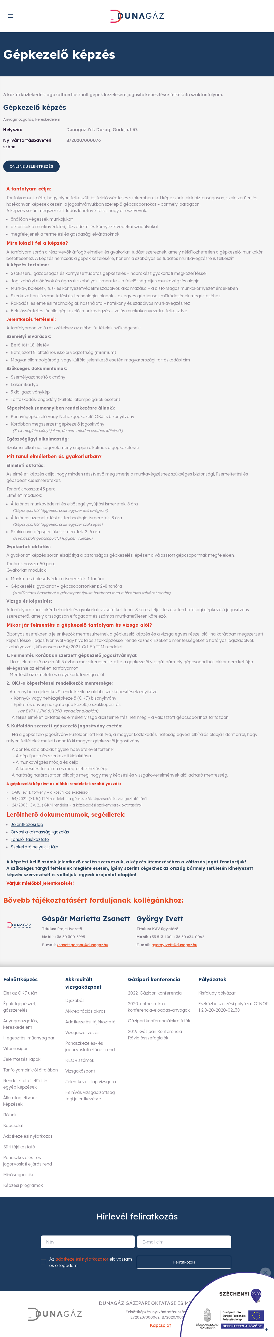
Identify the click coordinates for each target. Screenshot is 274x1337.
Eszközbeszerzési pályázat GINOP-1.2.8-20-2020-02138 (234, 1007)
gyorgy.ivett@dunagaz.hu (174, 944)
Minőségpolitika (19, 1174)
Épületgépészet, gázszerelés (19, 1007)
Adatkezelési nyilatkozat (27, 1136)
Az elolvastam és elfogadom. (90, 1262)
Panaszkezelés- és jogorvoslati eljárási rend (90, 1046)
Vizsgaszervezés (82, 1032)
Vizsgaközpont (80, 1071)
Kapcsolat (13, 1125)
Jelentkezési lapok (21, 1059)
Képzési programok (23, 1185)
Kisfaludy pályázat (216, 993)
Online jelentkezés (31, 166)
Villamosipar (15, 1048)
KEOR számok (79, 1060)
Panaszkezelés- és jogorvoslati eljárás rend (27, 1161)
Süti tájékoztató (19, 1146)
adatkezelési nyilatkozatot (81, 1259)
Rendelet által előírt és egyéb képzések (25, 1084)
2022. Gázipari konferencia (155, 993)
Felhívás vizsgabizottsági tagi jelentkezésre (90, 1095)
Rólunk (10, 1114)
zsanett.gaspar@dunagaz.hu (82, 944)
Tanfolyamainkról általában (30, 1070)
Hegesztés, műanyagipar (29, 1037)
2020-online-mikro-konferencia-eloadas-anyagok (159, 1007)
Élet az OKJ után (20, 993)
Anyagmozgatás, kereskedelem (20, 1024)
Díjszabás (75, 1000)
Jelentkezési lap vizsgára (90, 1081)
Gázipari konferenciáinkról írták (159, 1020)
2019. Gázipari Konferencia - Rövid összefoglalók (156, 1034)
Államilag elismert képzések (21, 1101)
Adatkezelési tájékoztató (90, 1021)
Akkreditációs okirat (85, 1011)
